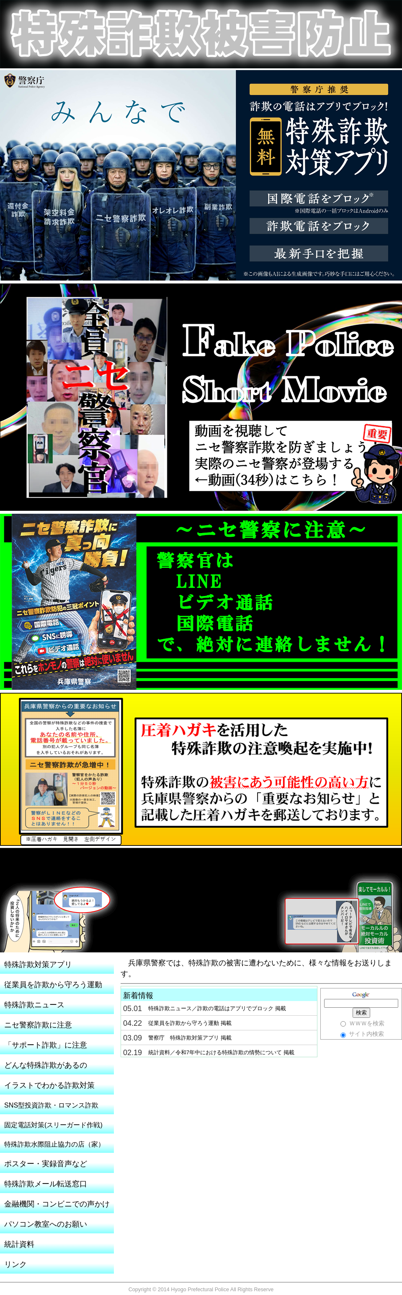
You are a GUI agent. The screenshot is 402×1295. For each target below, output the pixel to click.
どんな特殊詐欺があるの (45, 1065)
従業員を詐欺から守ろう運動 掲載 (190, 1023)
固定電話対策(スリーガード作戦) (53, 1125)
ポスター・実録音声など (45, 1164)
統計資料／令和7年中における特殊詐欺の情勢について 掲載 (221, 1053)
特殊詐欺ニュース (34, 1005)
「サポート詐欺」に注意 (45, 1045)
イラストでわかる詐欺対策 (49, 1085)
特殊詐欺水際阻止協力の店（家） (54, 1144)
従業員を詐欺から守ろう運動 (53, 984)
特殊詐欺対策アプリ (38, 964)
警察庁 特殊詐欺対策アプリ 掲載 (190, 1038)
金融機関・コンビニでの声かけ (57, 1204)
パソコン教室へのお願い (45, 1224)
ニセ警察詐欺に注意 (38, 1025)
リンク (15, 1264)
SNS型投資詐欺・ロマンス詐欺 (51, 1105)
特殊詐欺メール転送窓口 (45, 1184)
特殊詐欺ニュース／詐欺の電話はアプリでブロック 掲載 (217, 1009)
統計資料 (19, 1244)
